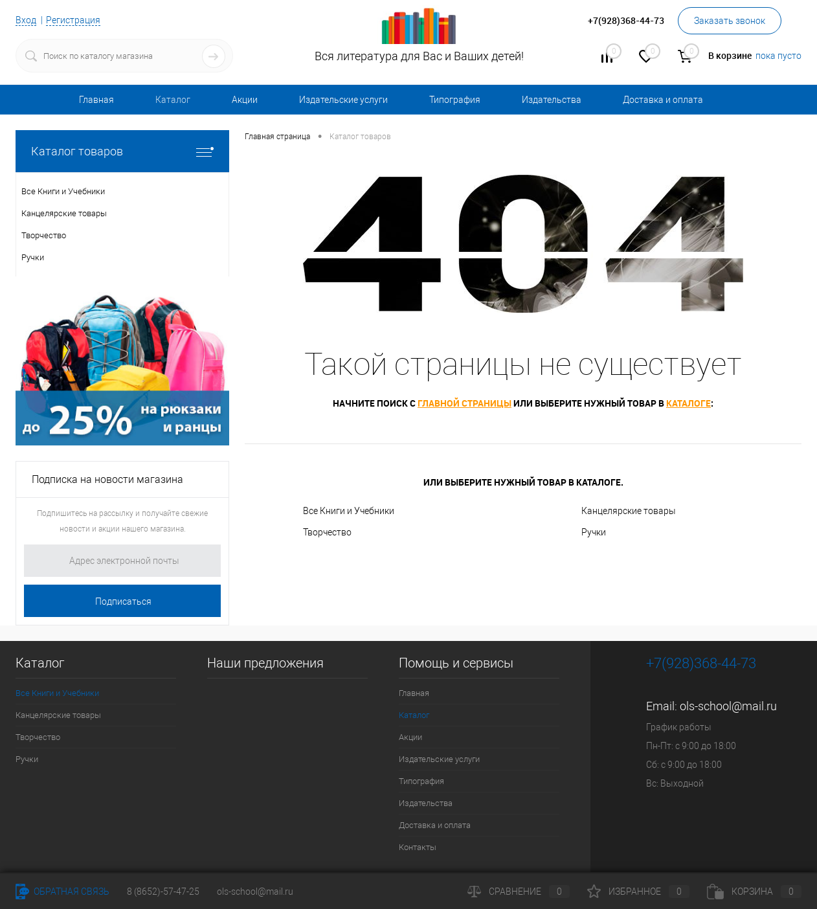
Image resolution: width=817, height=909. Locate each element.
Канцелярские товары (628, 511)
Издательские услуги (343, 100)
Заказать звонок (729, 21)
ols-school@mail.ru (728, 706)
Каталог (172, 100)
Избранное (638, 891)
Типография (454, 100)
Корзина (754, 891)
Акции (245, 100)
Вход (26, 20)
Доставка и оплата (663, 100)
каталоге (688, 403)
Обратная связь (62, 891)
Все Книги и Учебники (348, 511)
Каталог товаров (122, 151)
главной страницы (464, 403)
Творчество (327, 532)
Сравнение (518, 891)
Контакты (417, 847)
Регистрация (73, 20)
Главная (96, 100)
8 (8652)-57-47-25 (163, 891)
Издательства (551, 100)
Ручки (593, 532)
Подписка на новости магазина (107, 479)
